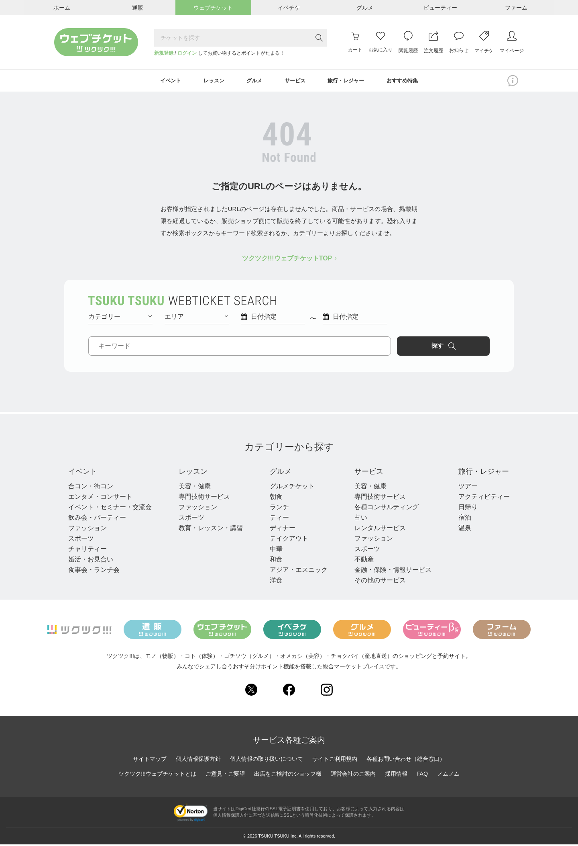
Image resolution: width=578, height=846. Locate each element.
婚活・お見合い (90, 560)
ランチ (277, 508)
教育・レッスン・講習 (209, 529)
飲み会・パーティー (97, 519)
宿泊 (460, 519)
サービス (367, 472)
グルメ (279, 472)
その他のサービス (376, 581)
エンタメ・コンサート (100, 498)
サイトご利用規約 (334, 760)
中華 (273, 550)
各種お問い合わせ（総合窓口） (405, 760)
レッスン (193, 472)
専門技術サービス (203, 498)
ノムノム (448, 775)
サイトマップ (150, 760)
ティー (277, 519)
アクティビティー (479, 498)
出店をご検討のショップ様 (288, 775)
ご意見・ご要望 (225, 775)
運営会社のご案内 (353, 775)
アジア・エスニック (296, 571)
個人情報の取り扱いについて (266, 760)
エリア (196, 317)
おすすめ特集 (409, 81)
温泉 (460, 529)
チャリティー (87, 550)
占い (357, 519)
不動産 (360, 560)
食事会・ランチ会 (94, 571)
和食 (273, 560)
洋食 (273, 581)
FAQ (422, 775)
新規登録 (163, 53)
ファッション (87, 529)
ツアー (463, 487)
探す (456, 346)
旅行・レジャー (482, 472)
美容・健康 (193, 487)
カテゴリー (120, 317)
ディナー (280, 529)
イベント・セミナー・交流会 (110, 508)
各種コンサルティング (383, 508)
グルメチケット (289, 487)
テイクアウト (286, 540)
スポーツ (81, 540)
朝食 (273, 498)
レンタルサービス (376, 529)
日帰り (463, 508)
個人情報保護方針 (198, 760)
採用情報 (396, 775)
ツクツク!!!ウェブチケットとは (157, 775)
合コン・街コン (90, 487)
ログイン (187, 53)
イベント (84, 472)
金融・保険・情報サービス (389, 571)
